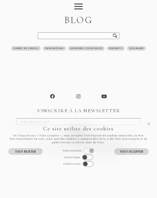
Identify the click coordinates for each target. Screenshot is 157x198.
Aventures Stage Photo (86, 48)
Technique (136, 48)
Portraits (116, 48)
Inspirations (54, 48)
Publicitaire (72, 164)
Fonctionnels (72, 150)
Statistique (72, 157)
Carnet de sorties (25, 48)
